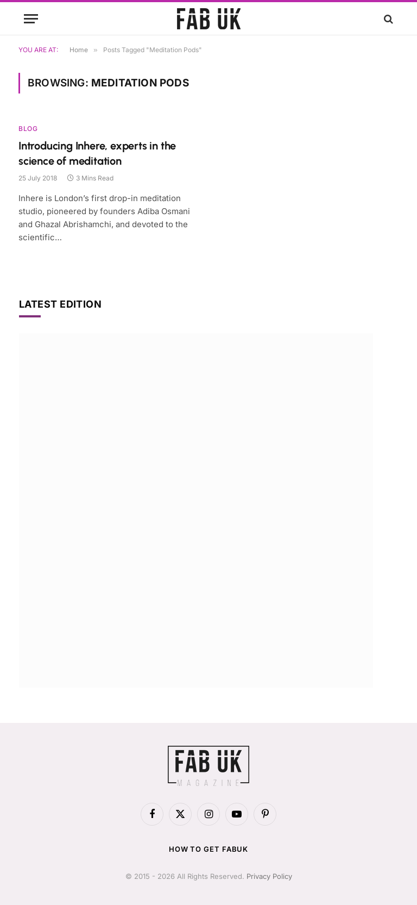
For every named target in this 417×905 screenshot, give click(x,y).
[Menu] (31, 19)
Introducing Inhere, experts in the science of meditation (97, 153)
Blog (27, 128)
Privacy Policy (269, 876)
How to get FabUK (209, 849)
